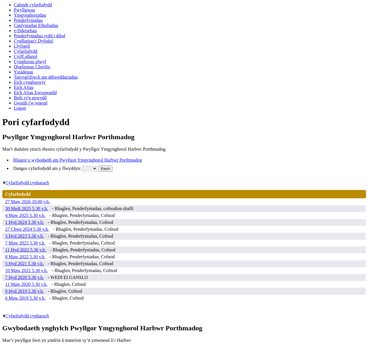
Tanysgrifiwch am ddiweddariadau (46, 77)
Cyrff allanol (25, 56)
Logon (20, 108)
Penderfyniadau (28, 20)
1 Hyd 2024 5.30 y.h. (24, 222)
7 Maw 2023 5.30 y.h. (25, 242)
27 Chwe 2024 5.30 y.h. (27, 229)
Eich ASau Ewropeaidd (35, 92)
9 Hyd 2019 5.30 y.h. (24, 291)
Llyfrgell (22, 46)
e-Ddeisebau (25, 30)
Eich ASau (23, 87)
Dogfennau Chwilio (32, 66)
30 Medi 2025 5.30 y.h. (26, 208)
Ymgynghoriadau (30, 15)
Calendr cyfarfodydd (33, 4)
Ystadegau (23, 71)
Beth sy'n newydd (30, 97)
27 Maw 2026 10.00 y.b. (27, 201)
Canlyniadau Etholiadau (36, 25)
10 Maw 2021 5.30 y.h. (26, 270)
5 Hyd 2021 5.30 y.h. (24, 263)
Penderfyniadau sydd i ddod (39, 35)
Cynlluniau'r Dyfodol (33, 40)
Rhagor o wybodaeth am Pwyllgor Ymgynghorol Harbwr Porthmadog (77, 160)
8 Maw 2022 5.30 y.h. (25, 256)
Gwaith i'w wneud (30, 102)
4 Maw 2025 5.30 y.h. (25, 215)
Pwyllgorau (24, 9)
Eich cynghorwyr (30, 82)
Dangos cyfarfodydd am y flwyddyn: (47, 168)
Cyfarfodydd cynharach (25, 182)
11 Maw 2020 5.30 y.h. (26, 284)
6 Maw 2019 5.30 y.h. (25, 298)
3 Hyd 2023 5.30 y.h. (24, 236)
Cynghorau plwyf (30, 61)
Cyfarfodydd (25, 51)
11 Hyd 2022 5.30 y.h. (25, 249)
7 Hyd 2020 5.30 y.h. (24, 277)
